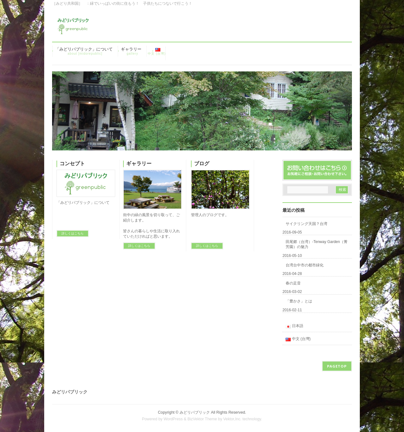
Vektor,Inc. (232, 419)
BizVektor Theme (202, 419)
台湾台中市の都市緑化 (305, 265)
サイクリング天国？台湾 (306, 224)
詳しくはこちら (73, 233)
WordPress (173, 419)
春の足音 (293, 283)
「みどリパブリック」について (83, 202)
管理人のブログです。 (210, 215)
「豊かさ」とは (299, 301)
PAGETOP (337, 366)
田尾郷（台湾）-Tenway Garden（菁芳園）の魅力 (317, 244)
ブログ (201, 163)
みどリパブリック (195, 412)
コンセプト (72, 163)
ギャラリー (139, 163)
